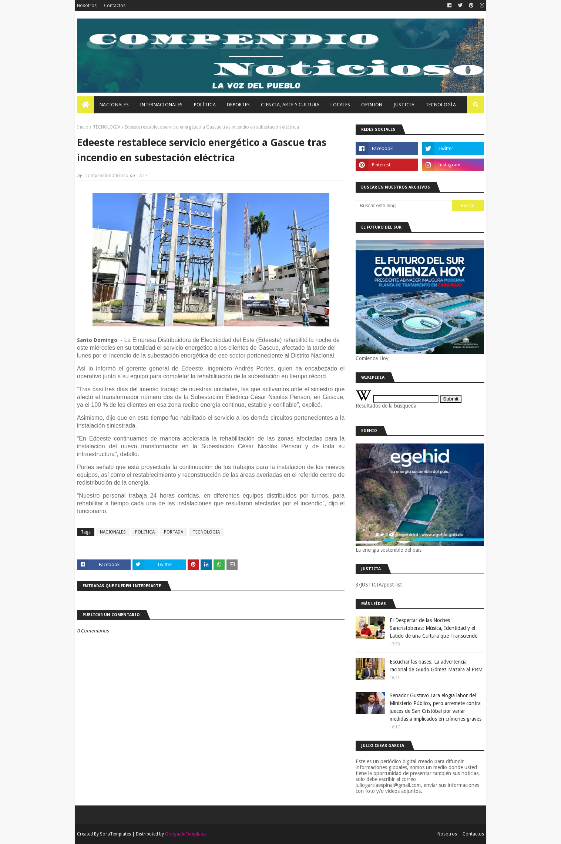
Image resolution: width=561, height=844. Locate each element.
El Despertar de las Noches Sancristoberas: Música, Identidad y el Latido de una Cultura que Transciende (433, 628)
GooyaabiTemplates (185, 834)
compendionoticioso (106, 175)
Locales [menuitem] (340, 104)
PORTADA (173, 532)
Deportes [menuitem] (238, 104)
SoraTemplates (115, 834)
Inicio (82, 127)
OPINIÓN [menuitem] (371, 104)
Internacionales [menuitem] (161, 104)
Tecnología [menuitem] (441, 104)
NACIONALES (113, 532)
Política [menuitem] (205, 104)
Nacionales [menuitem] (114, 104)
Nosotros (87, 5)
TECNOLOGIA (106, 127)
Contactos (114, 5)
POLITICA (145, 532)
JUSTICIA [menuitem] (403, 104)
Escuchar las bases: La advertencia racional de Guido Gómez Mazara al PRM (436, 665)
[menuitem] (85, 104)
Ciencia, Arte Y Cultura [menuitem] (290, 104)
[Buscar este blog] (404, 205)
